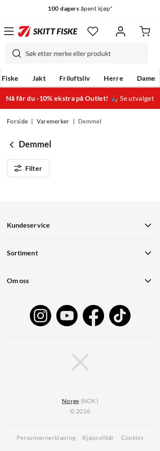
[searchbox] (84, 53)
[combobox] (76, 53)
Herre (113, 78)
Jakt (39, 78)
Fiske (10, 78)
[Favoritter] (93, 31)
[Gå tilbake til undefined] (13, 144)
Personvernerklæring (46, 437)
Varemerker (53, 121)
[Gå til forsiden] (48, 31)
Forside (17, 121)
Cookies (132, 437)
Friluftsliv (74, 78)
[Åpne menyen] (9, 31)
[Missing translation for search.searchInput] (13, 53)
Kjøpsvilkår (98, 437)
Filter (28, 168)
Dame (146, 78)
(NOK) (80, 401)
